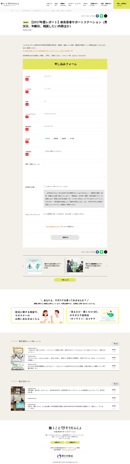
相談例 (63, 4)
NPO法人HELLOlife (68, 449)
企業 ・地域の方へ (106, 4)
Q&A (56, 4)
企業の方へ (57, 442)
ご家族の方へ (94, 4)
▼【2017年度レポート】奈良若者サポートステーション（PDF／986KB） (47, 51)
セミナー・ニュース (74, 4)
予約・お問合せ (121, 4)
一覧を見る (115, 346)
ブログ (85, 4)
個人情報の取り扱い (53, 229)
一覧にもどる (65, 282)
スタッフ (49, 4)
